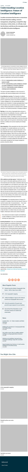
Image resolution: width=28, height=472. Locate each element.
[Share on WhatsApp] (18, 280)
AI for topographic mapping (11, 294)
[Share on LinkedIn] (15, 280)
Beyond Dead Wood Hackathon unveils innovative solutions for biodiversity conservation (13, 310)
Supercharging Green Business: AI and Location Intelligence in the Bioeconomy (14, 345)
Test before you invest (6, 453)
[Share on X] (12, 280)
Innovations (5, 274)
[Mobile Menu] (25, 2)
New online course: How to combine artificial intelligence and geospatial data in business (13, 333)
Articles (2, 5)
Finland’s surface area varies (7, 420)
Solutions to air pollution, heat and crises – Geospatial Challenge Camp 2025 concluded (12, 339)
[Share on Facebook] (9, 280)
